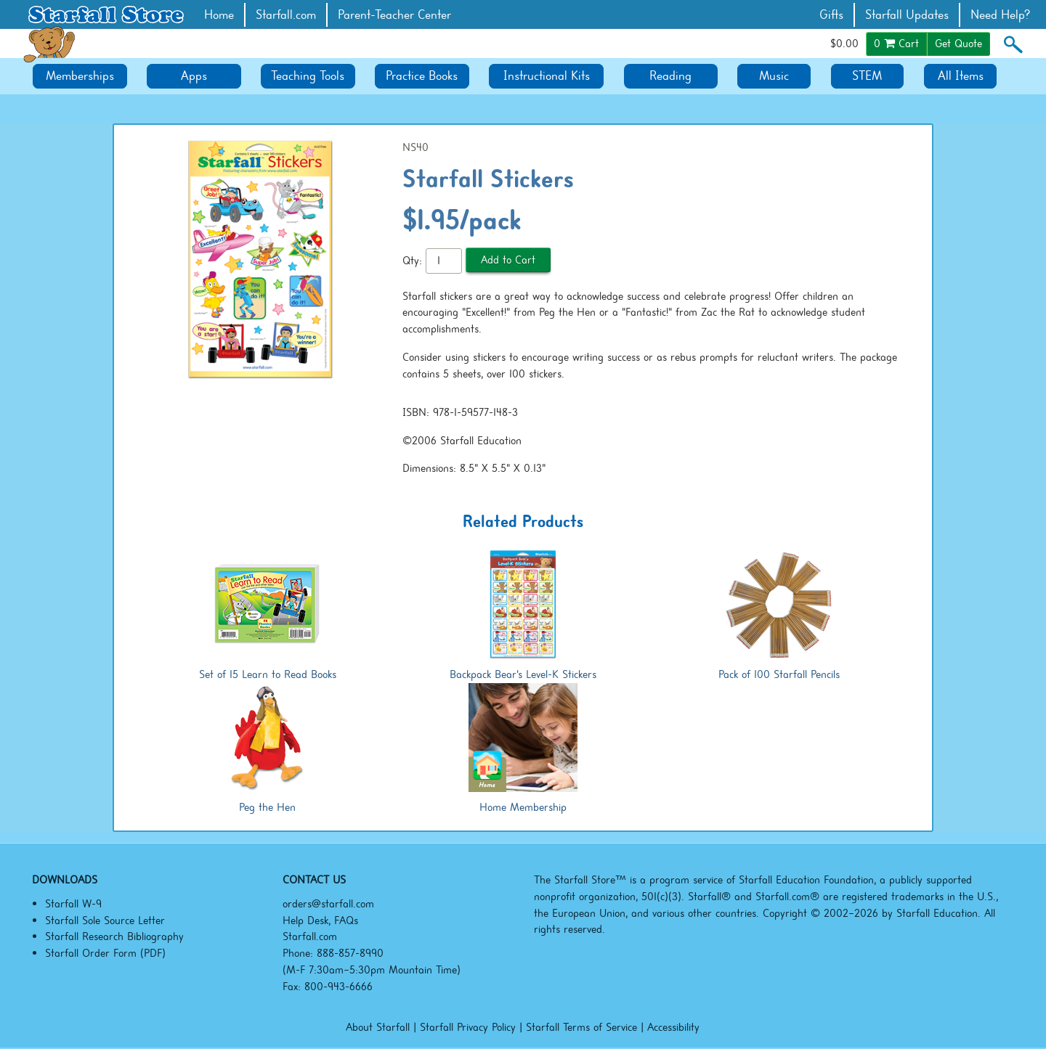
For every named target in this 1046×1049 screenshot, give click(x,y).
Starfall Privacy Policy (468, 1027)
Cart (896, 43)
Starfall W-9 (73, 904)
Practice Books (422, 76)
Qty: (412, 260)
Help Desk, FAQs (320, 920)
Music (774, 76)
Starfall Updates (907, 15)
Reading (670, 76)
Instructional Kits (546, 76)
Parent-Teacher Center (394, 15)
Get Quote (958, 43)
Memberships (80, 76)
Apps (194, 76)
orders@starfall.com (328, 904)
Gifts (831, 15)
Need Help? (1000, 15)
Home (219, 15)
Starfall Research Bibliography (114, 936)
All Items (961, 76)
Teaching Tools (307, 76)
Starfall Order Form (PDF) (105, 953)
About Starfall (378, 1027)
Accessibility (673, 1027)
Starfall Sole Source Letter (105, 920)
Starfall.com (286, 15)
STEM (867, 76)
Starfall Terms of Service (581, 1027)
